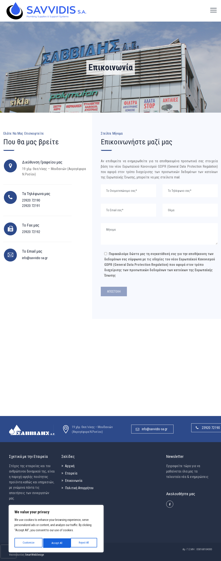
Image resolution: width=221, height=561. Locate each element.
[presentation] (8, 551)
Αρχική (69, 466)
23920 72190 (31, 200)
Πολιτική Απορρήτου (79, 488)
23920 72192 (31, 232)
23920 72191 (31, 206)
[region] (56, 529)
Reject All (56, 543)
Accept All (84, 543)
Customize (28, 543)
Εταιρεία (71, 473)
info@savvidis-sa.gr (35, 258)
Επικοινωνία (73, 481)
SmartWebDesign (34, 554)
